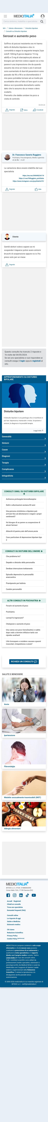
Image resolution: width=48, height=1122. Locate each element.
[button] (10, 110)
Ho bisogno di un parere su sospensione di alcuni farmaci (23, 523)
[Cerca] (43, 21)
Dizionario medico (13, 924)
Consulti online (12, 915)
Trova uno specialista (15, 907)
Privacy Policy (12, 936)
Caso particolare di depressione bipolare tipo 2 (24, 538)
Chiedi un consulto (14, 904)
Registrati (17, 901)
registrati (36, 361)
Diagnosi (24, 457)
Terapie (24, 464)
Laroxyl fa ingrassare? (15, 618)
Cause (24, 450)
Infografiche (24, 477)
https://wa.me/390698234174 (33, 175)
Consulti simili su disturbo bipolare (24, 492)
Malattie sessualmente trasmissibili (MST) (22, 797)
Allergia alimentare (12, 828)
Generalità (24, 437)
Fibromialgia (9, 766)
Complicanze (24, 470)
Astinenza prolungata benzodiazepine (21, 499)
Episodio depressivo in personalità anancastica (20, 576)
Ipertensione (9, 735)
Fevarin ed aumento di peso (17, 606)
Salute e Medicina (13, 921)
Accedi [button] (9, 901)
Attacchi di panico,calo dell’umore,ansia (22, 531)
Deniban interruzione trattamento (19, 569)
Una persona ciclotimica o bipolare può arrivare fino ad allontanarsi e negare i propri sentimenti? (24, 514)
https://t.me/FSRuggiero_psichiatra (31, 178)
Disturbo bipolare (14, 411)
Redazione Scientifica (15, 933)
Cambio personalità (14, 589)
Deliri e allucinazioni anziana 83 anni (20, 505)
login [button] (22, 361)
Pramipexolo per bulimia (16, 583)
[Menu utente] (42, 16)
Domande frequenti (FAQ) (16, 910)
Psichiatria (10, 612)
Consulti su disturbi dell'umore (24, 551)
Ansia (6, 704)
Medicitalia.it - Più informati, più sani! (24, 16)
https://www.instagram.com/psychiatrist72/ (28, 181)
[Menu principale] (5, 16)
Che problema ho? (13, 556)
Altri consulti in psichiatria (24, 600)
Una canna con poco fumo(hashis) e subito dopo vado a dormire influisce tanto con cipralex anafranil (23, 632)
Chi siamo (10, 930)
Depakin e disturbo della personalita (20, 562)
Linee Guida (10, 958)
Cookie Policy (12, 939)
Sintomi (24, 444)
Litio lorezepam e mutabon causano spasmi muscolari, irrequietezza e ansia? (23, 642)
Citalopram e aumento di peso (18, 624)
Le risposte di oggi (14, 918)
